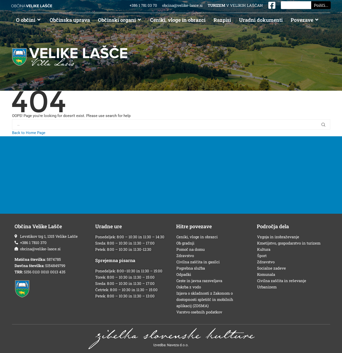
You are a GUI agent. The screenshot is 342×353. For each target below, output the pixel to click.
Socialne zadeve (271, 268)
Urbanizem (267, 286)
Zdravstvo (185, 255)
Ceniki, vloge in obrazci (197, 236)
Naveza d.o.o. (178, 345)
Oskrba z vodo (188, 286)
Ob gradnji (185, 243)
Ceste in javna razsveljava (199, 280)
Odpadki (183, 274)
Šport (262, 255)
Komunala (266, 274)
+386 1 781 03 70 (144, 5)
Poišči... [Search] (321, 5)
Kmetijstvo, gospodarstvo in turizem (288, 243)
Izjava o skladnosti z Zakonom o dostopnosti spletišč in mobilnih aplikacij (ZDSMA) (204, 299)
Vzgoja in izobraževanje (278, 236)
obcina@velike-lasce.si (182, 5)
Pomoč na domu (190, 249)
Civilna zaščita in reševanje (281, 280)
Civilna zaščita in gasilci (198, 261)
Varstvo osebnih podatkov (199, 311)
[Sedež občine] (50, 236)
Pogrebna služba (190, 268)
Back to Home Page (28, 133)
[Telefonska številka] (50, 242)
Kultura (263, 249)
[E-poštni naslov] (50, 248)
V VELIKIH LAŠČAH (235, 5)
